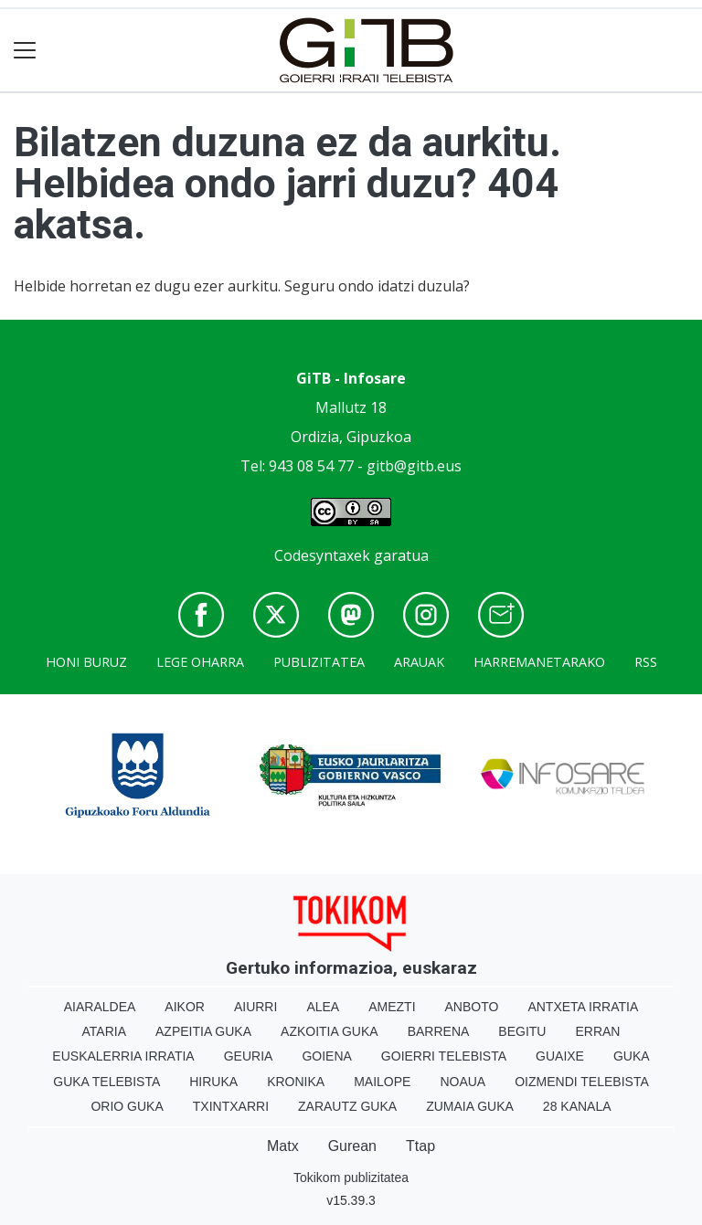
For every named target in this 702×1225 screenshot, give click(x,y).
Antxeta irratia (582, 1006)
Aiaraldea (100, 1006)
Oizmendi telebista (582, 1081)
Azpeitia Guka (203, 1031)
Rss (645, 662)
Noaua (462, 1081)
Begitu (522, 1031)
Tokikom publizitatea (351, 1177)
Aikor (185, 1006)
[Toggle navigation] (25, 51)
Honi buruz (86, 662)
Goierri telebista (443, 1056)
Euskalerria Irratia (123, 1056)
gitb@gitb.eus (414, 466)
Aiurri (255, 1006)
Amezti (391, 1006)
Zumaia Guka (470, 1106)
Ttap (420, 1146)
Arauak (419, 662)
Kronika (295, 1081)
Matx (283, 1146)
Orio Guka (126, 1106)
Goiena (326, 1056)
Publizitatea (319, 662)
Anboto (472, 1006)
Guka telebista (106, 1081)
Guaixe (560, 1056)
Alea (322, 1006)
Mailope (382, 1081)
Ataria (104, 1031)
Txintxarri (231, 1106)
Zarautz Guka (347, 1106)
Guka (631, 1056)
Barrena (439, 1031)
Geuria (248, 1056)
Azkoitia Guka (329, 1031)
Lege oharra (200, 662)
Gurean (352, 1146)
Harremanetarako (539, 662)
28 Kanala (577, 1106)
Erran (597, 1031)
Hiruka (213, 1081)
